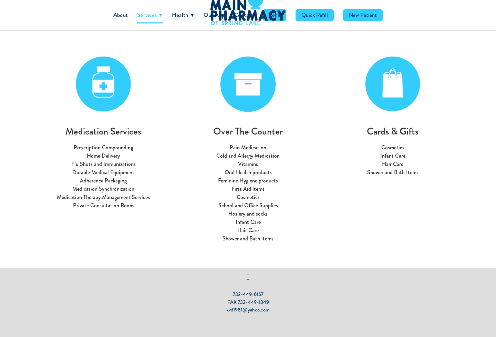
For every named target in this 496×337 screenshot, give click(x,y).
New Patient (363, 15)
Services (150, 15)
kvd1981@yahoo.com (248, 310)
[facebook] (248, 277)
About (120, 15)
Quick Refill (314, 15)
